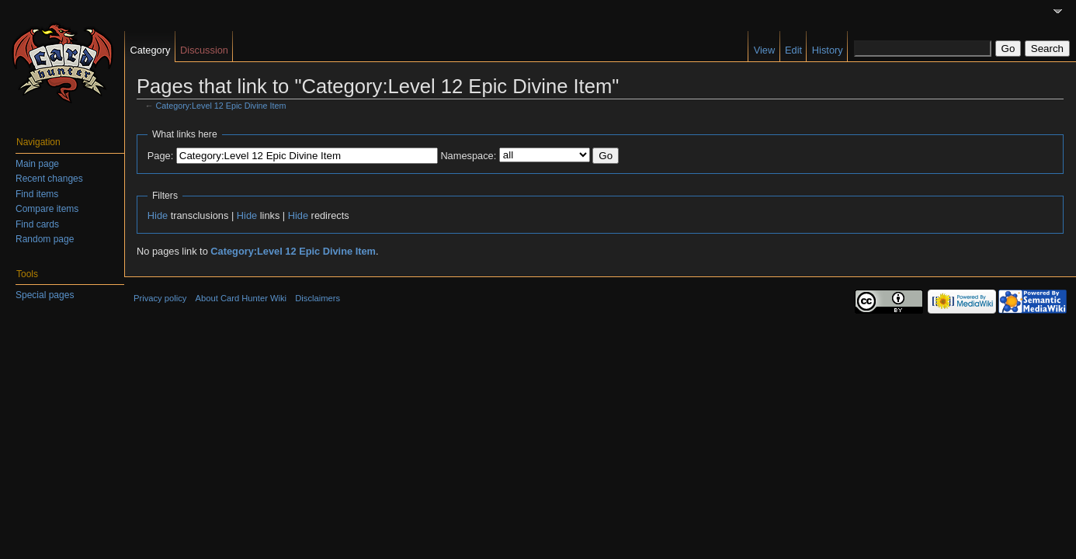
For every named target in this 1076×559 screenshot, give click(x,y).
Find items (37, 194)
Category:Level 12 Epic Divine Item (221, 105)
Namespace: (468, 155)
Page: (160, 155)
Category (150, 50)
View (765, 50)
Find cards (37, 224)
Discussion (204, 50)
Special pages (45, 295)
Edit (793, 50)
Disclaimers (317, 298)
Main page (37, 163)
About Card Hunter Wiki (241, 298)
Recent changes (49, 178)
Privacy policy (160, 298)
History (827, 50)
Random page (45, 239)
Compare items (47, 208)
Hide (158, 215)
